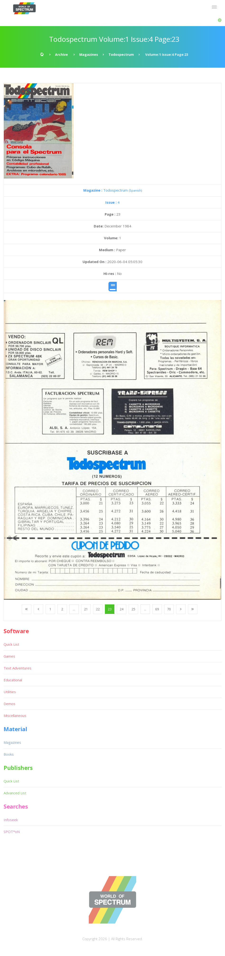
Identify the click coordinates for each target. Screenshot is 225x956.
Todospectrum (121, 54)
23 (110, 609)
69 (157, 609)
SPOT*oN (12, 831)
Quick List (11, 644)
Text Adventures (17, 668)
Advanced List (15, 793)
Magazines (88, 54)
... (74, 609)
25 (133, 609)
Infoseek (11, 819)
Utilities (10, 691)
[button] (219, 20)
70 (169, 609)
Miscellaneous (15, 715)
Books (9, 754)
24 (121, 609)
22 (98, 609)
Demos (9, 703)
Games (9, 656)
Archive (61, 54)
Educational (13, 680)
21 (86, 609)
